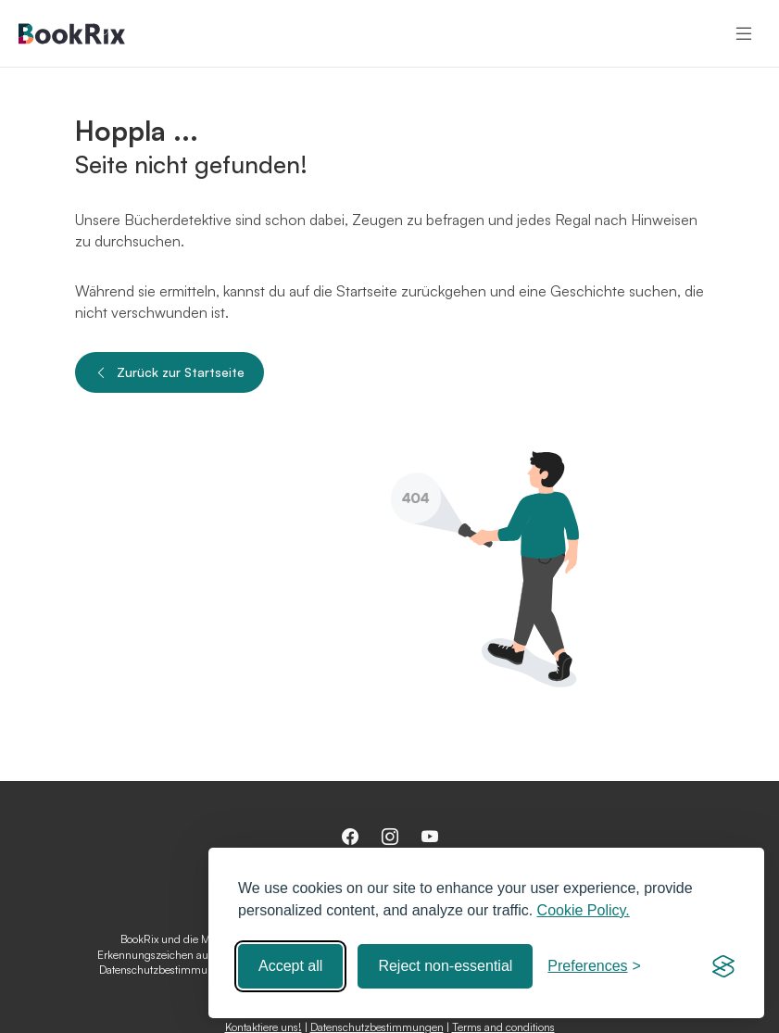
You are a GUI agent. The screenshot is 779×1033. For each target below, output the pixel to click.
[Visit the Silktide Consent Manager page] (723, 966)
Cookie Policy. (583, 910)
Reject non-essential (445, 966)
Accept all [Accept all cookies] (290, 966)
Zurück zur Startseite (169, 372)
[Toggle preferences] (594, 966)
